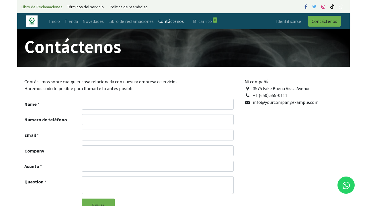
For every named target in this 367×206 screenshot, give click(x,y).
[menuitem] (54, 21)
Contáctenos (324, 21)
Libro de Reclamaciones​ (42, 6)
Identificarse (288, 21)
